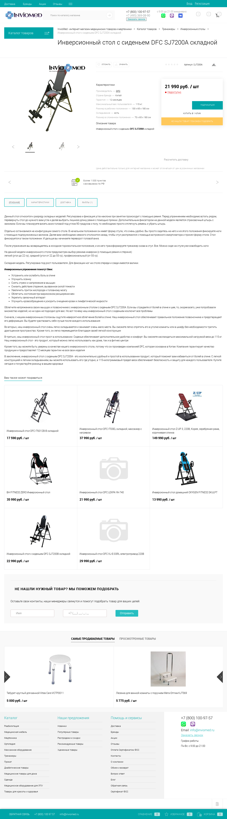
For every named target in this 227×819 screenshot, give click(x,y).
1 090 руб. (181, 701)
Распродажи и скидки (69, 738)
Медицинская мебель (15, 732)
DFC (118, 91)
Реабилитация (11, 726)
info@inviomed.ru (202, 730)
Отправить (127, 613)
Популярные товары (68, 732)
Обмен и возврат (120, 767)
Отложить (106, 64)
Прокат (8, 761)
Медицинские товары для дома (20, 773)
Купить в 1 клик (192, 113)
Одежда (8, 779)
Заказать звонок (136, 19)
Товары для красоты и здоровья (21, 791)
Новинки (62, 726)
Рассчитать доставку (191, 146)
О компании (117, 761)
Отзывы (57, 4)
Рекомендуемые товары (70, 744)
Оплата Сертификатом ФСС (125, 750)
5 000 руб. (17, 701)
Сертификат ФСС (119, 791)
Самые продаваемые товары (93, 639)
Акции (42, 4)
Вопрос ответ (118, 773)
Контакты (116, 756)
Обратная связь (119, 785)
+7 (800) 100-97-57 (138, 11)
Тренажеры (10, 756)
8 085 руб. (126, 701)
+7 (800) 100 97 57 (44, 814)
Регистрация (202, 3)
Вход (189, 3)
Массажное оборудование (18, 750)
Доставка (9, 4)
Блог (113, 779)
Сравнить (123, 64)
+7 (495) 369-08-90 (138, 15)
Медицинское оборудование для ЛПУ (23, 785)
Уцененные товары (67, 750)
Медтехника (10, 738)
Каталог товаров (28, 33)
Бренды (27, 4)
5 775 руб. (71, 701)
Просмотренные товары (137, 639)
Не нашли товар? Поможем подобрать (192, 121)
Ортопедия (9, 744)
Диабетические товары (16, 767)
